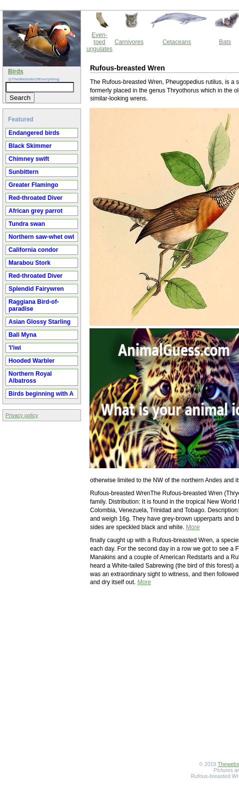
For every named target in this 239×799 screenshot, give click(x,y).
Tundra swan (26, 223)
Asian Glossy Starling (39, 321)
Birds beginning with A (41, 393)
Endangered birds (34, 132)
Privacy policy (22, 415)
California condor (33, 249)
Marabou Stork (29, 262)
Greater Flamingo (33, 184)
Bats (225, 41)
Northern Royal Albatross (30, 377)
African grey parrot (35, 210)
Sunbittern (23, 171)
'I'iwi (14, 347)
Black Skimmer (30, 145)
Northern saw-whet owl (41, 236)
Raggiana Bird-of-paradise (33, 305)
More (193, 527)
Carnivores (129, 41)
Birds (16, 71)
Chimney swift (28, 158)
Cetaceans (176, 41)
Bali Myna (22, 334)
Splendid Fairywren (36, 288)
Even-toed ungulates (99, 41)
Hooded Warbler (31, 360)
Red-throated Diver (35, 197)
